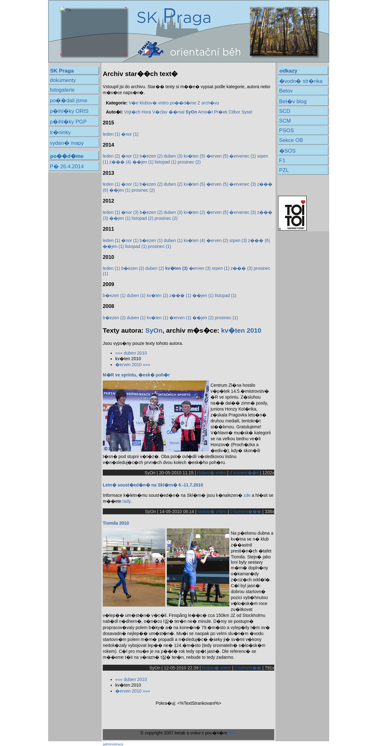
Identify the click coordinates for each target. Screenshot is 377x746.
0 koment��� (245, 511)
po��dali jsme (68, 100)
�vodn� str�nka (301, 81)
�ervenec (242, 156)
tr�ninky (60, 132)
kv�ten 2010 (241, 330)
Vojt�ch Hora (137, 111)
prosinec (189, 161)
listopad (165, 161)
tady (126, 501)
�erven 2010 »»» (132, 364)
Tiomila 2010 (116, 523)
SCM (285, 121)
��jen (143, 161)
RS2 (232, 732)
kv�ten (194, 156)
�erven (217, 156)
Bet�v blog (293, 101)
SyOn (153, 330)
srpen (238, 240)
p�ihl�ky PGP (68, 122)
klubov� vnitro (154, 102)
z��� (120, 161)
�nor (129, 134)
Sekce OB (291, 140)
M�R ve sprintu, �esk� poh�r (136, 374)
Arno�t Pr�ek (212, 111)
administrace (113, 744)
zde (247, 495)
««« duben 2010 (131, 352)
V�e (133, 102)
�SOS (287, 151)
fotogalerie (62, 90)
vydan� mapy (67, 143)
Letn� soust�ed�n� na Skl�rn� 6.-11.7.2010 (153, 484)
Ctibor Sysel (240, 111)
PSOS (286, 131)
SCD (284, 111)
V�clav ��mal (168, 111)
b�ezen (151, 156)
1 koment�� (248, 667)
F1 (282, 161)
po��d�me (183, 102)
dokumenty (63, 80)
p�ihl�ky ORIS (69, 111)
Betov (286, 91)
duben (173, 156)
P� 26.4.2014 (67, 166)
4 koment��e (244, 472)
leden (111, 134)
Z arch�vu (208, 102)
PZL (284, 170)
